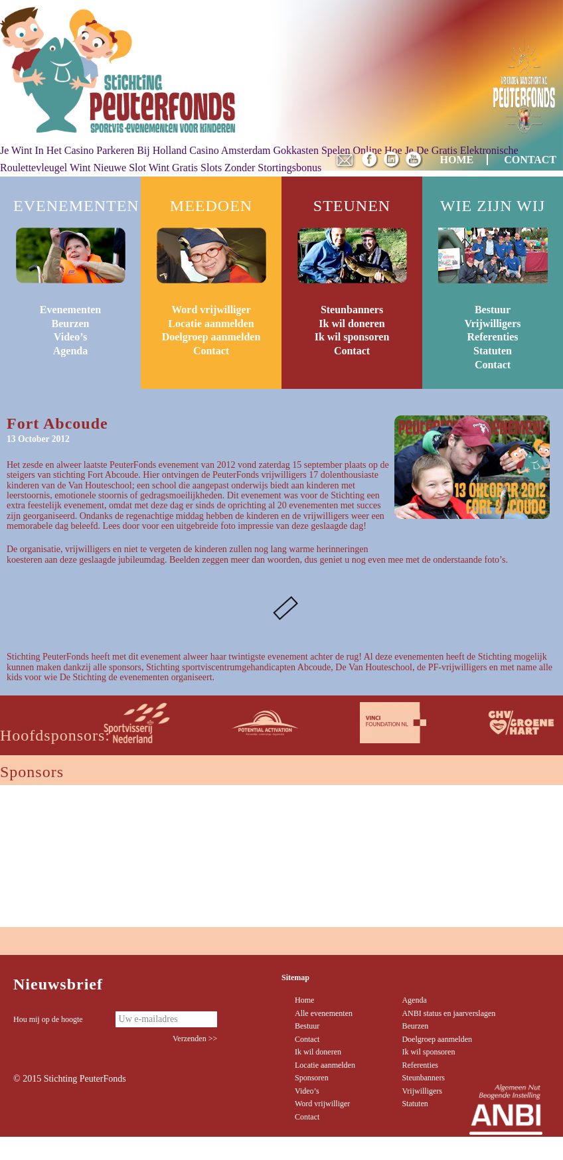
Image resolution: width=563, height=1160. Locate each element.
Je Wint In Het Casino (47, 150)
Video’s (70, 336)
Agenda (70, 350)
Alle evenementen (324, 1013)
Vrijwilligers (492, 323)
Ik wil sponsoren (352, 336)
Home (304, 1000)
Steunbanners (352, 309)
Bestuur (493, 309)
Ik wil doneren (351, 323)
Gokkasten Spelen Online (327, 150)
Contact (211, 350)
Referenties (493, 336)
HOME (457, 159)
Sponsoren (312, 1077)
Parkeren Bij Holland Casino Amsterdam (183, 150)
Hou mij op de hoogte (48, 1019)
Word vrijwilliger (211, 309)
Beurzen (71, 323)
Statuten (492, 350)
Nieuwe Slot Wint (131, 167)
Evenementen (70, 309)
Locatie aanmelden (211, 323)
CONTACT (530, 159)
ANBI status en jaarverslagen (448, 1013)
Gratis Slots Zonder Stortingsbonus (246, 167)
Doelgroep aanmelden (211, 336)
